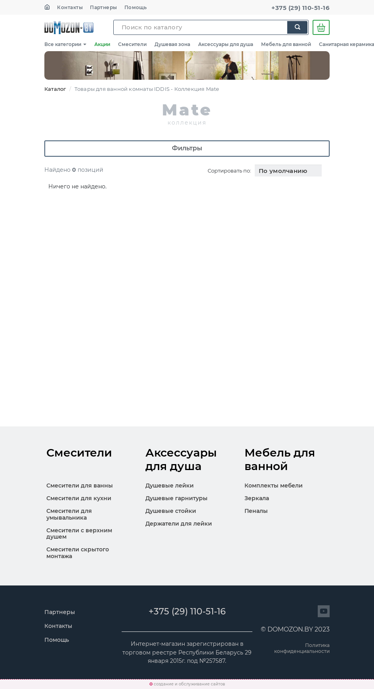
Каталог (55, 89)
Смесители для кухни (78, 498)
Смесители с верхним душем (79, 534)
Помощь (135, 7)
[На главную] (47, 7)
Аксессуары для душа (225, 44)
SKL (69, 27)
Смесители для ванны (79, 485)
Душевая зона (172, 44)
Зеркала (256, 498)
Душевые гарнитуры (176, 498)
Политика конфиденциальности (302, 648)
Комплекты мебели (273, 485)
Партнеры (103, 7)
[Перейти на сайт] (324, 611)
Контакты (70, 7)
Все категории (65, 44)
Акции (102, 44)
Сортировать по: (229, 170)
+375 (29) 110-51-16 (300, 8)
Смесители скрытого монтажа (77, 553)
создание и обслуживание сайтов (189, 684)
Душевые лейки (169, 485)
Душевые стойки (170, 510)
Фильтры (187, 148)
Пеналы (256, 510)
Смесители (132, 44)
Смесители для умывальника (69, 514)
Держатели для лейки (178, 523)
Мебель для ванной (286, 44)
